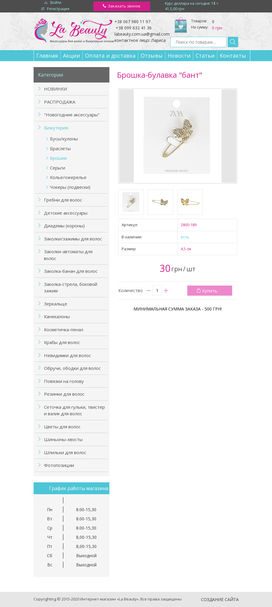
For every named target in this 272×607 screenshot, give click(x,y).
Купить (209, 291)
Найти (233, 42)
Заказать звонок (124, 6)
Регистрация (58, 8)
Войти (55, 2)
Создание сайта (220, 599)
